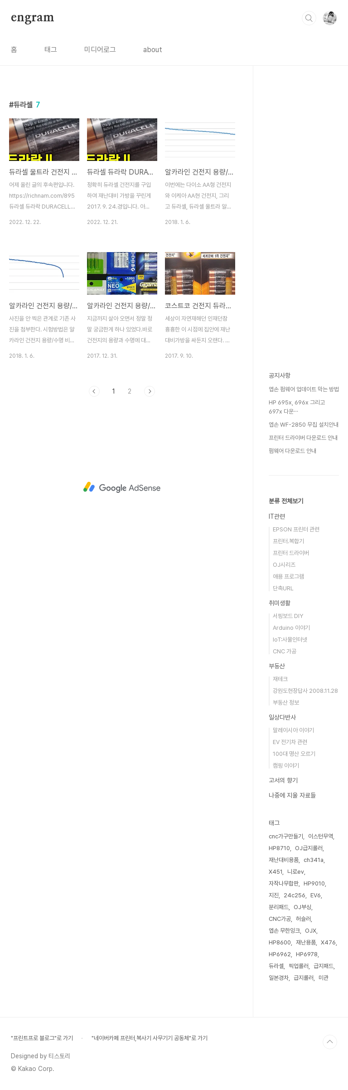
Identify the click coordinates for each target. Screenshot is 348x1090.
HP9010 (314, 883)
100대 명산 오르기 (294, 753)
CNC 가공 (284, 651)
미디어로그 (100, 49)
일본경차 (279, 977)
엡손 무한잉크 (284, 930)
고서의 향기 (283, 780)
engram (32, 17)
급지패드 (324, 966)
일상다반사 (282, 717)
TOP (330, 1042)
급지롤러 (304, 977)
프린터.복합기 (288, 541)
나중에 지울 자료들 (292, 795)
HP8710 (279, 848)
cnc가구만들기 (286, 836)
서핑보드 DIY (288, 616)
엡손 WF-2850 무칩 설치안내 (303, 424)
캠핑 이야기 (286, 765)
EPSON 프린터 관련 (296, 529)
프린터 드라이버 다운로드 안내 (303, 437)
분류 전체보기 (286, 501)
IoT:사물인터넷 (290, 639)
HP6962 (280, 954)
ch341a (314, 859)
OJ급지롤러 (309, 848)
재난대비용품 (284, 859)
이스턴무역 (320, 836)
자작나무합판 (284, 883)
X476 (328, 942)
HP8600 (280, 942)
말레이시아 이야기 (293, 730)
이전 (94, 391)
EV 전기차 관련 (290, 742)
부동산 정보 (286, 702)
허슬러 (303, 918)
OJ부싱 (302, 907)
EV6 (315, 895)
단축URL (283, 588)
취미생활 (279, 603)
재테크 (280, 679)
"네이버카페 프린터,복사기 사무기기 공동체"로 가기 (150, 1038)
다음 (149, 391)
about (152, 49)
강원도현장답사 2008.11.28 (305, 690)
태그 (50, 49)
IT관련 (277, 516)
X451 (275, 871)
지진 (274, 895)
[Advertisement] (122, 487)
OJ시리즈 (284, 564)
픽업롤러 (299, 966)
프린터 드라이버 (291, 553)
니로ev (295, 871)
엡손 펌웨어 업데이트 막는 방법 (304, 389)
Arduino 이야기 (291, 627)
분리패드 (279, 907)
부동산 (277, 666)
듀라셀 (276, 966)
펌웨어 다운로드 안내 (292, 451)
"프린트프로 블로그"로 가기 (42, 1038)
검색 (309, 18)
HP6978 (307, 954)
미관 (324, 977)
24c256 (294, 895)
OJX (310, 930)
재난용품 (306, 942)
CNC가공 (280, 918)
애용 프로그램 (288, 576)
